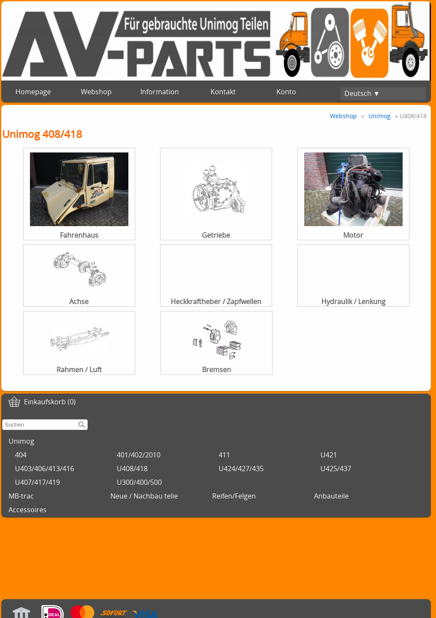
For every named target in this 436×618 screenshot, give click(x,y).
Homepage (33, 91)
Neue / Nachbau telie (144, 496)
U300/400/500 (139, 482)
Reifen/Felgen (234, 496)
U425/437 (335, 468)
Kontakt (223, 91)
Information (159, 91)
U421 (328, 455)
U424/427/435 (241, 468)
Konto (286, 91)
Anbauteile (331, 496)
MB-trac (21, 496)
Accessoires (28, 509)
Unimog (21, 441)
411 (224, 455)
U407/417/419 (37, 482)
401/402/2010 (138, 455)
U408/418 (132, 468)
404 (21, 455)
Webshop (96, 91)
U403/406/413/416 (44, 468)
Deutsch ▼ (362, 93)
